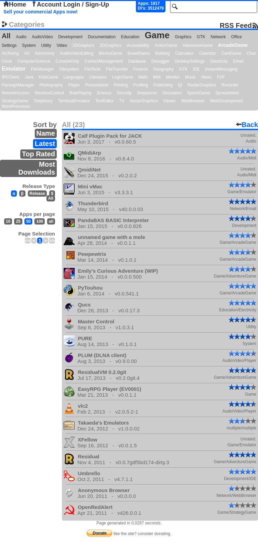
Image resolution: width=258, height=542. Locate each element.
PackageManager (18, 85)
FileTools (92, 69)
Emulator (13, 69)
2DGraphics (83, 45)
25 (18, 221)
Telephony (43, 100)
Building (162, 53)
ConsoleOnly (67, 61)
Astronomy (44, 53)
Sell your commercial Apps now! (40, 11)
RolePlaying (80, 93)
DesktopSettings (190, 61)
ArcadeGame (233, 45)
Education (130, 36)
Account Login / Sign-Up (70, 4)
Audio (21, 36)
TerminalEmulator (74, 100)
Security (124, 93)
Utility (46, 45)
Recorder (230, 85)
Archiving (10, 53)
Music (190, 77)
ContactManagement (104, 61)
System (29, 45)
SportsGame (198, 93)
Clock (7, 61)
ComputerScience (34, 61)
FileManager (42, 69)
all (51, 221)
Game (157, 35)
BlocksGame (110, 53)
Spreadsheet (227, 93)
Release (37, 193)
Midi (157, 77)
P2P (221, 77)
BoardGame (139, 53)
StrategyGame (15, 100)
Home (14, 4)
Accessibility (138, 45)
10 (8, 221)
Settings (9, 45)
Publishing (162, 85)
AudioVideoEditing (77, 53)
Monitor (173, 77)
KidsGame (48, 77)
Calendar (207, 53)
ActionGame (165, 45)
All (6, 36)
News (206, 77)
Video (61, 45)
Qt (180, 85)
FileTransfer (117, 69)
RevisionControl (49, 93)
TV (121, 100)
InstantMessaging (221, 69)
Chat (251, 53)
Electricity (219, 61)
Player (74, 85)
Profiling (140, 85)
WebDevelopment (226, 100)
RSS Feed (236, 25)
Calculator (184, 53)
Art (26, 53)
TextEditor (104, 100)
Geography (163, 69)
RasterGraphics (201, 85)
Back (247, 124)
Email (238, 61)
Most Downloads (36, 168)
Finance (140, 69)
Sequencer (147, 93)
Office (236, 36)
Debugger (160, 61)
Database (137, 61)
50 (28, 221)
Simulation (172, 93)
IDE (196, 69)
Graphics (183, 36)
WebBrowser (193, 100)
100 (39, 221)
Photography (51, 85)
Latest (45, 143)
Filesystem (69, 69)
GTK (201, 36)
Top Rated (38, 154)
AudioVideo (42, 36)
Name (45, 133)
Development (70, 36)
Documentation (102, 36)
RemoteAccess (16, 93)
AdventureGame (198, 45)
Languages (73, 77)
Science (104, 93)
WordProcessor (16, 106)
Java (29, 77)
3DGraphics (110, 45)
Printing (121, 85)
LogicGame (122, 77)
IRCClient (10, 77)
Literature (98, 77)
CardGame (231, 53)
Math (143, 77)
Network (218, 36)
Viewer (169, 100)
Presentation (96, 85)
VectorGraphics (144, 100)
